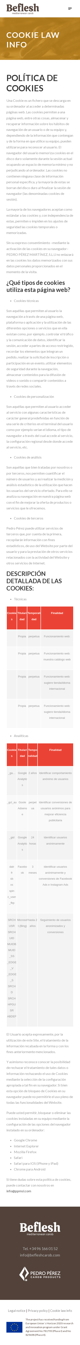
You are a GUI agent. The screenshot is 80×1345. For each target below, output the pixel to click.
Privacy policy (38, 1310)
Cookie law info (61, 1310)
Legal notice (17, 1310)
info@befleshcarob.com (40, 1255)
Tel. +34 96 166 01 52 (40, 1248)
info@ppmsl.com (18, 1191)
